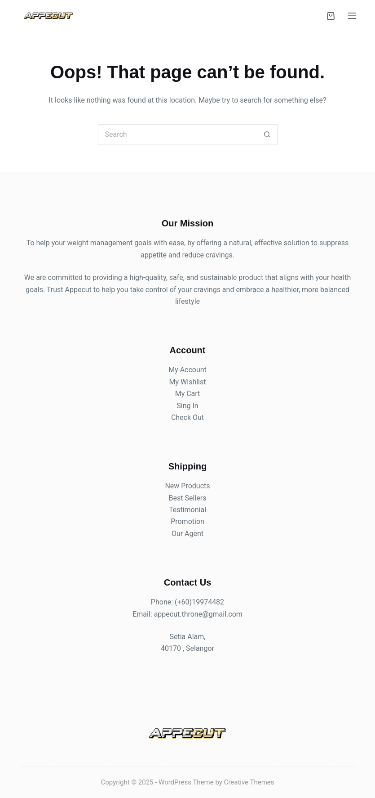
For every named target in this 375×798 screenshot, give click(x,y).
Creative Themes (249, 782)
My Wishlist (187, 382)
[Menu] (352, 16)
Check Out (187, 417)
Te (172, 509)
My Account (187, 369)
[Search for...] (177, 134)
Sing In (187, 405)
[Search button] (267, 134)
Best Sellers (188, 498)
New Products (187, 486)
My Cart (187, 393)
